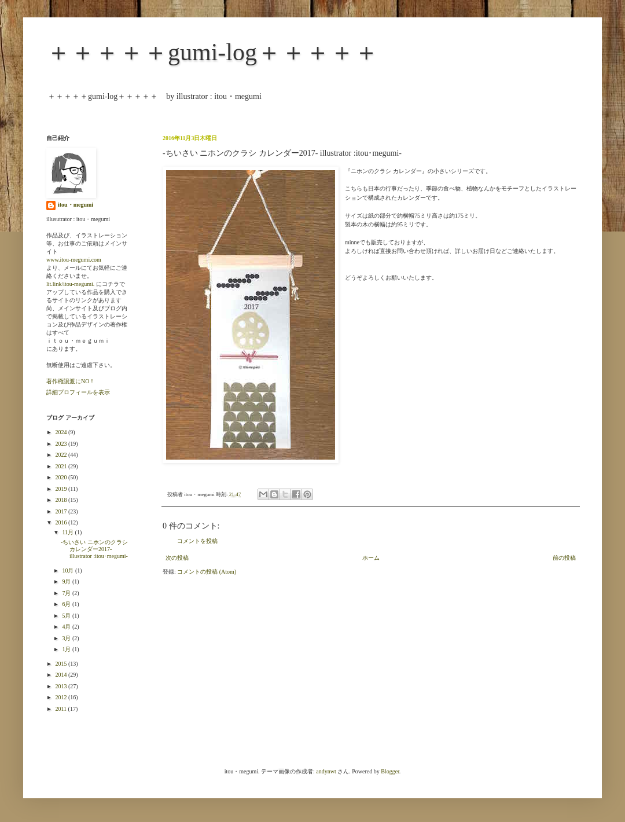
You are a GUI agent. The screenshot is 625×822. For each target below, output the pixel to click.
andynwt (326, 771)
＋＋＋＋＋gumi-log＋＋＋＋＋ (212, 52)
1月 (67, 649)
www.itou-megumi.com (73, 259)
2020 (61, 477)
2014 (61, 674)
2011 (61, 709)
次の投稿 (177, 558)
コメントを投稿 (197, 541)
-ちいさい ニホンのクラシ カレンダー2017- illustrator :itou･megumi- (94, 549)
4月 (67, 626)
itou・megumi (75, 204)
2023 (61, 444)
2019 (61, 489)
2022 (61, 455)
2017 (61, 511)
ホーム (371, 558)
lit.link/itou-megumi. (70, 284)
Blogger (390, 771)
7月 (67, 593)
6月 (67, 604)
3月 (67, 638)
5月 (67, 615)
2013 (61, 686)
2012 (61, 697)
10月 (68, 570)
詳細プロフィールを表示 (78, 392)
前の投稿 (564, 558)
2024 (61, 432)
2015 (61, 663)
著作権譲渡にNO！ (70, 381)
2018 (61, 500)
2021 (61, 466)
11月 (68, 532)
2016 (61, 522)
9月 (67, 581)
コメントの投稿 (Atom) (206, 571)
